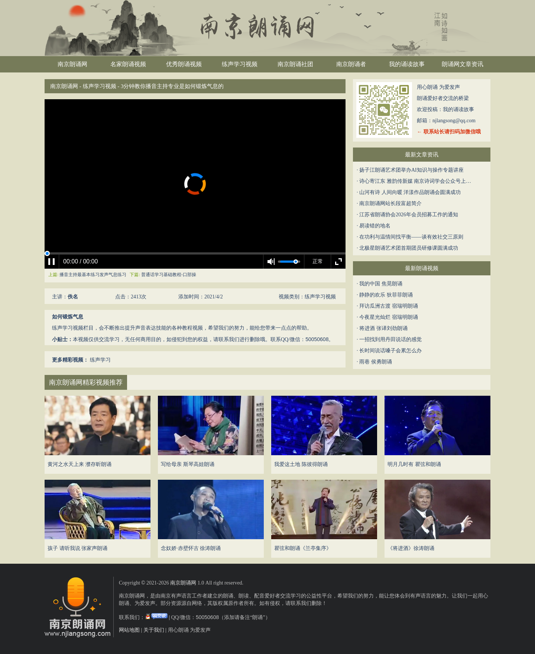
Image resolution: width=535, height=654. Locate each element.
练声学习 (100, 360)
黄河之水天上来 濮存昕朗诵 (79, 464)
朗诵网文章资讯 (462, 64)
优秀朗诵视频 (184, 64)
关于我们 (153, 630)
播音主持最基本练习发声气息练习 (93, 274)
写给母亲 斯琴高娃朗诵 (187, 464)
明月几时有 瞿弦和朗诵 (414, 464)
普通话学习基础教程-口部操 (168, 274)
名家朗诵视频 (128, 64)
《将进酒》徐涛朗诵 (411, 548)
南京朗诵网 (72, 64)
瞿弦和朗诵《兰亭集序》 (302, 548)
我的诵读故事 (407, 64)
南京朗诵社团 (295, 64)
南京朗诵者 (351, 64)
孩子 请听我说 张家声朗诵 (77, 548)
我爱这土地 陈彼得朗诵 (301, 464)
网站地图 (129, 630)
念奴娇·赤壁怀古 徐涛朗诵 (191, 548)
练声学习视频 (239, 64)
